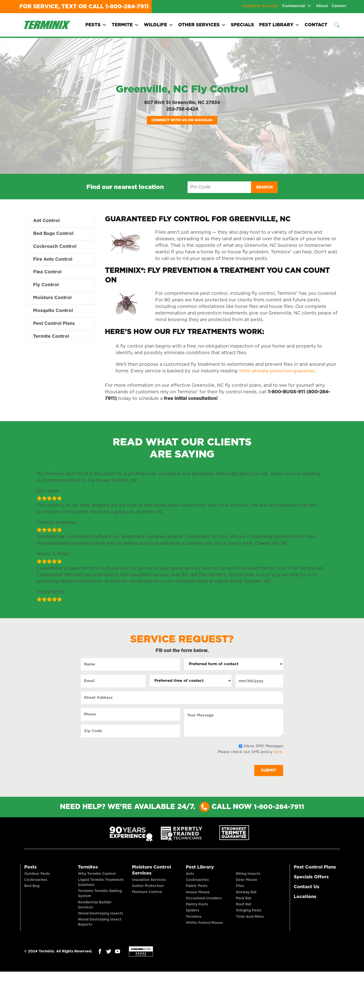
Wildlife (158, 25)
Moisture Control (52, 300)
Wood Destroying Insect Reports (99, 931)
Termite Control (51, 339)
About (322, 6)
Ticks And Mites (250, 929)
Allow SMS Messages (263, 746)
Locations (305, 897)
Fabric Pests (197, 891)
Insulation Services (149, 882)
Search (264, 187)
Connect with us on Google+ (182, 120)
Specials (242, 25)
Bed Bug (31, 891)
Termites (88, 867)
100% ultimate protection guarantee (279, 371)
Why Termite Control (97, 876)
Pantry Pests (197, 914)
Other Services (202, 25)
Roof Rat (243, 914)
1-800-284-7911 (127, 6)
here (278, 752)
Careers (339, 6)
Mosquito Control (53, 313)
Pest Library (279, 25)
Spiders (192, 921)
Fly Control (46, 286)
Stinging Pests (248, 921)
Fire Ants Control (52, 260)
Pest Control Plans (54, 326)
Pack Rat (243, 906)
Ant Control (46, 221)
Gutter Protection (148, 889)
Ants (190, 876)
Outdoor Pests (37, 876)
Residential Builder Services (95, 911)
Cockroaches (35, 883)
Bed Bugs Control (53, 234)
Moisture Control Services (151, 870)
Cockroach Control (54, 247)
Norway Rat (246, 898)
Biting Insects (248, 876)
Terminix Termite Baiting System (100, 898)
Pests (96, 25)
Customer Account (260, 6)
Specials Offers (311, 877)
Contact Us (306, 887)
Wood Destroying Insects (100, 921)
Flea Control (47, 273)
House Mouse (198, 898)
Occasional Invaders (204, 906)
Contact (316, 25)
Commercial (293, 6)
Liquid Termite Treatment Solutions (101, 886)
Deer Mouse (246, 883)
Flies (240, 891)
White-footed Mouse (204, 936)
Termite (125, 25)
